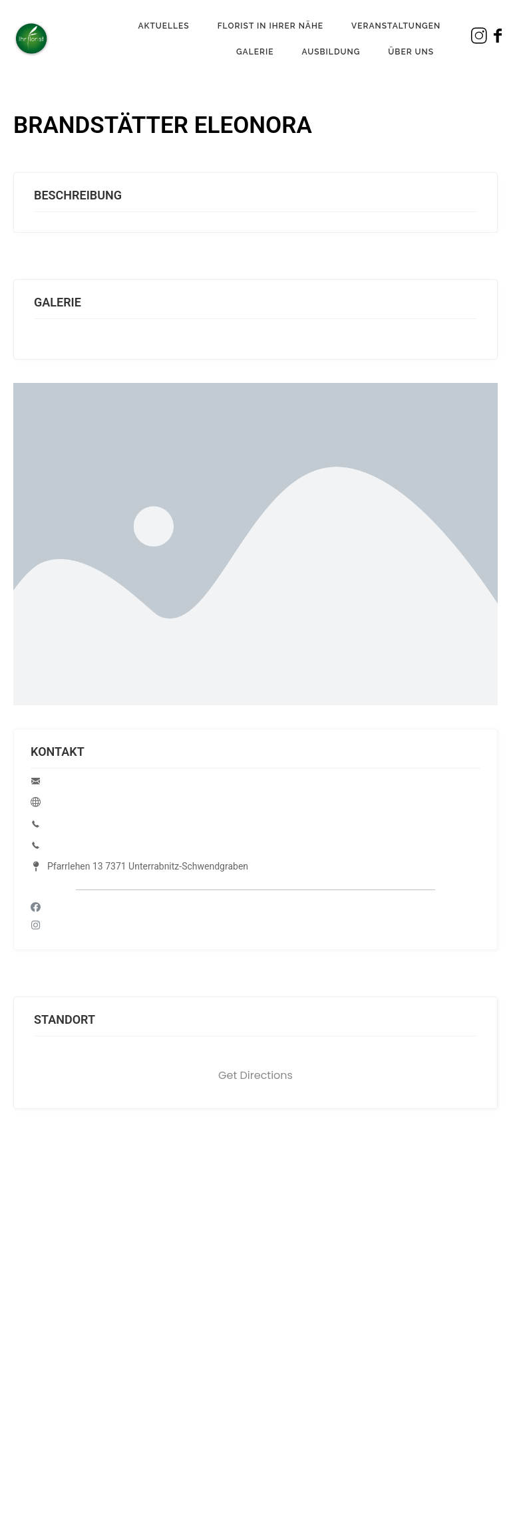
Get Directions (255, 1075)
